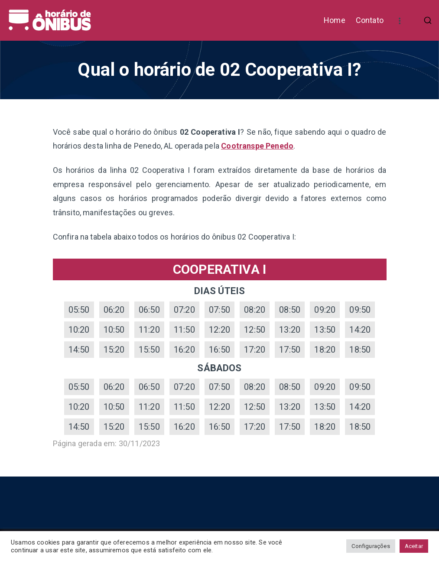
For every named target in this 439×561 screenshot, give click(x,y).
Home (334, 20)
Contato (370, 20)
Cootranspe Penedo (257, 145)
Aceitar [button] (414, 546)
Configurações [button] (370, 546)
